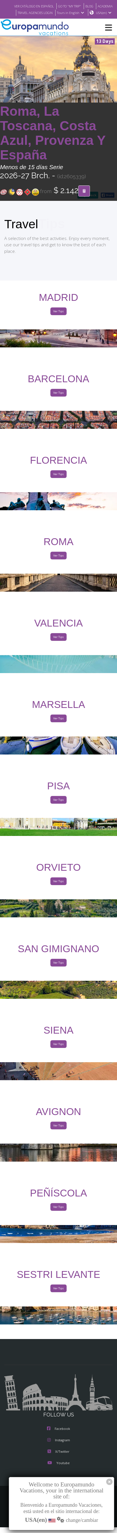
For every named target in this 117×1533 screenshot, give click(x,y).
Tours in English (99, 12)
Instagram (59, 1446)
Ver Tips (58, 317)
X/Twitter (58, 1458)
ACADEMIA (28, 12)
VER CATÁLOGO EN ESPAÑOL (47, 6)
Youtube (58, 1469)
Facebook (58, 1435)
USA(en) (104, 19)
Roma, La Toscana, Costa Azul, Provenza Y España (53, 139)
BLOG (108, 6)
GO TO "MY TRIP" (87, 6)
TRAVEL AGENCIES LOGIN (60, 12)
